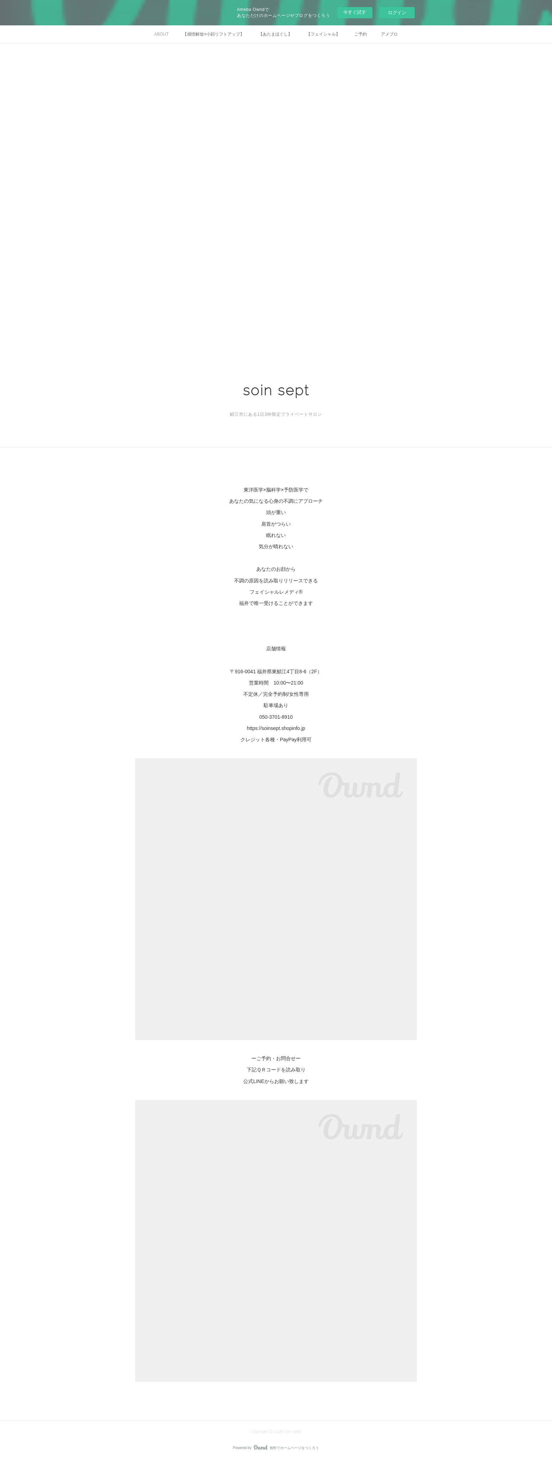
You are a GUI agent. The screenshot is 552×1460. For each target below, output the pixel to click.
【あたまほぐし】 (275, 34)
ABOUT (161, 34)
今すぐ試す (354, 12)
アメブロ (389, 34)
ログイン (397, 12)
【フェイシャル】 (323, 34)
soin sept (276, 390)
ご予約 (360, 34)
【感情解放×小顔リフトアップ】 (213, 34)
